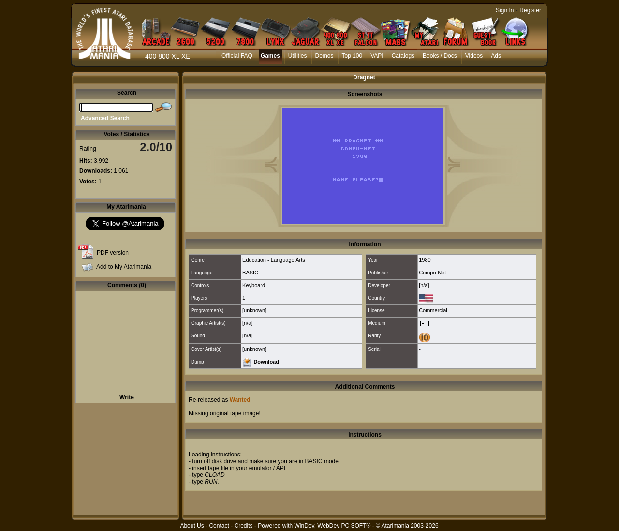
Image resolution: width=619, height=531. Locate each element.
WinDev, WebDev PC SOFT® (333, 525)
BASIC (250, 272)
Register (530, 10)
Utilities (297, 55)
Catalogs (403, 55)
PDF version (113, 252)
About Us (192, 525)
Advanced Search (105, 118)
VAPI (376, 55)
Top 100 (352, 55)
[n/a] (424, 285)
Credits (243, 525)
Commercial (433, 310)
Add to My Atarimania (123, 266)
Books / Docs (440, 55)
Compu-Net (432, 272)
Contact (219, 525)
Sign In (505, 10)
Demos (324, 55)
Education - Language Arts (273, 260)
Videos (474, 55)
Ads (496, 55)
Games (270, 55)
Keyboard (253, 285)
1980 (424, 260)
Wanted (240, 399)
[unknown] (254, 310)
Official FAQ (236, 55)
